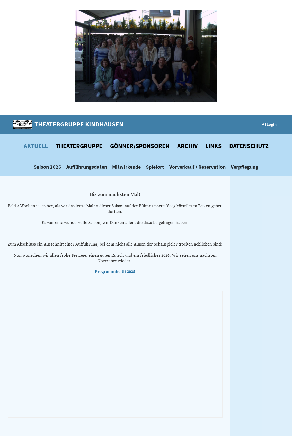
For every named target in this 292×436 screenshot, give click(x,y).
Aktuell (36, 146)
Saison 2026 (47, 167)
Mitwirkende (126, 167)
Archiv (187, 146)
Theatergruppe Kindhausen (78, 124)
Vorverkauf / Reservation (197, 167)
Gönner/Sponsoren (140, 146)
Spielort (155, 167)
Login (269, 124)
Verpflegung (244, 167)
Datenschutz (249, 146)
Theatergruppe (79, 146)
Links (213, 146)
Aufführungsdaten (86, 167)
